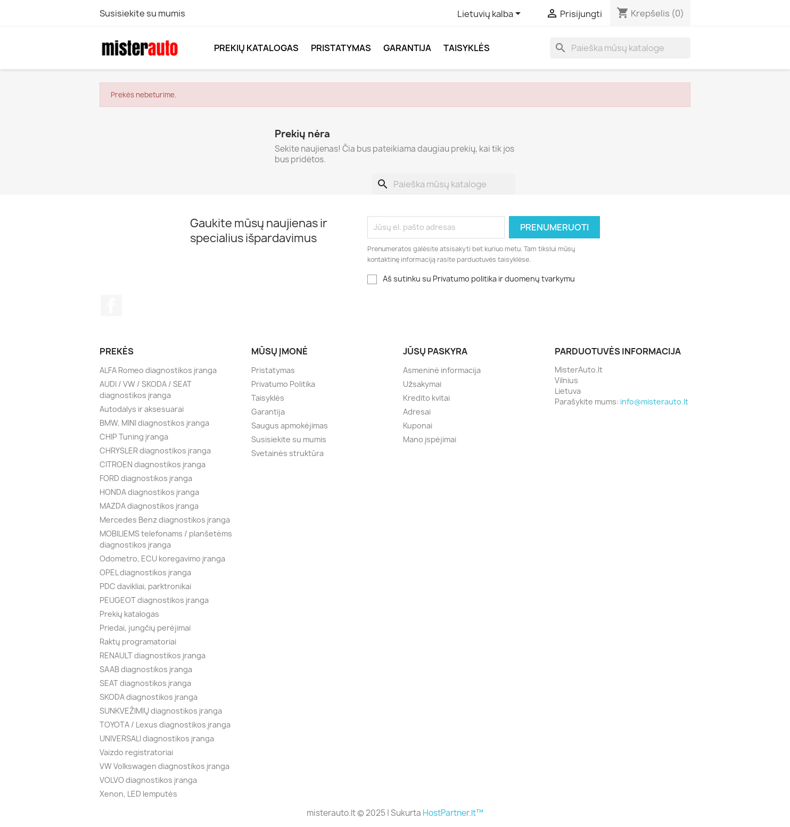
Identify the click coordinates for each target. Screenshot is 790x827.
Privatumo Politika (283, 384)
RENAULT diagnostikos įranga (152, 655)
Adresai (417, 412)
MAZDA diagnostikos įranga (149, 506)
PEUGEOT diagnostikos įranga (154, 600)
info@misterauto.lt (654, 401)
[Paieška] (620, 48)
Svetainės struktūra (287, 453)
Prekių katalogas (256, 48)
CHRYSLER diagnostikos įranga (155, 450)
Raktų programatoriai (138, 641)
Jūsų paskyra (435, 351)
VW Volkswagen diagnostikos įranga (164, 766)
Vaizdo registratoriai (136, 752)
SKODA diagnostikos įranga (149, 697)
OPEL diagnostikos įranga (145, 572)
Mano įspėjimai (429, 439)
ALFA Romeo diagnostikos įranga (158, 370)
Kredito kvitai (426, 398)
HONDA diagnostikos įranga (149, 492)
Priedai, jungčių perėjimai (145, 628)
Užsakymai (422, 384)
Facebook (111, 305)
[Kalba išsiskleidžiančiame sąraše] (490, 14)
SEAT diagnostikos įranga (145, 683)
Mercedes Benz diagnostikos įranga (165, 520)
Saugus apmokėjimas (289, 425)
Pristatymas (341, 48)
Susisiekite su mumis (142, 13)
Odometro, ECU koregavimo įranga (162, 558)
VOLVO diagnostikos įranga (148, 780)
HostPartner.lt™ (453, 812)
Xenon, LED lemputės (138, 794)
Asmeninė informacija (442, 370)
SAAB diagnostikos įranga (146, 669)
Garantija (407, 48)
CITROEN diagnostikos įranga (152, 464)
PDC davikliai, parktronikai (145, 586)
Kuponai (417, 425)
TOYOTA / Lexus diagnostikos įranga (165, 725)
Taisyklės (466, 48)
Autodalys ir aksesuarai (142, 409)
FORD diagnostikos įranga (146, 478)
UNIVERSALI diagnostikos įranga (157, 738)
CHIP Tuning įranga (134, 437)
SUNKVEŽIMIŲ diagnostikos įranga (161, 711)
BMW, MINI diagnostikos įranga (154, 423)
